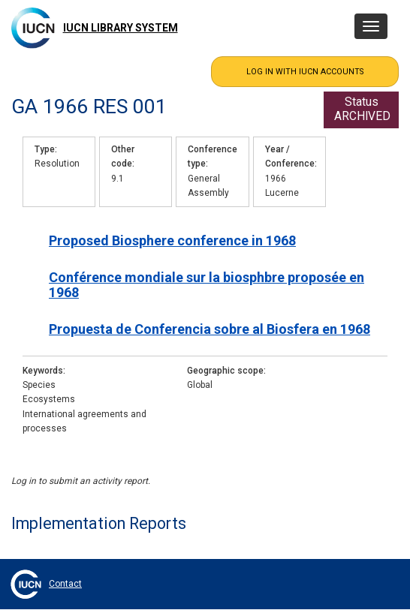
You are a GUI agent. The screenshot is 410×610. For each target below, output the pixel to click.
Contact (65, 583)
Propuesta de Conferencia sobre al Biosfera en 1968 (209, 329)
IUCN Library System (120, 28)
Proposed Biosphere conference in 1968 (172, 240)
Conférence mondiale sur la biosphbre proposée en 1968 (206, 284)
